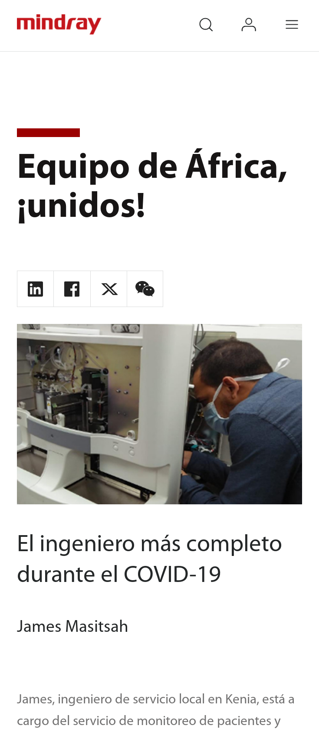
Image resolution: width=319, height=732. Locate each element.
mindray (60, 24)
